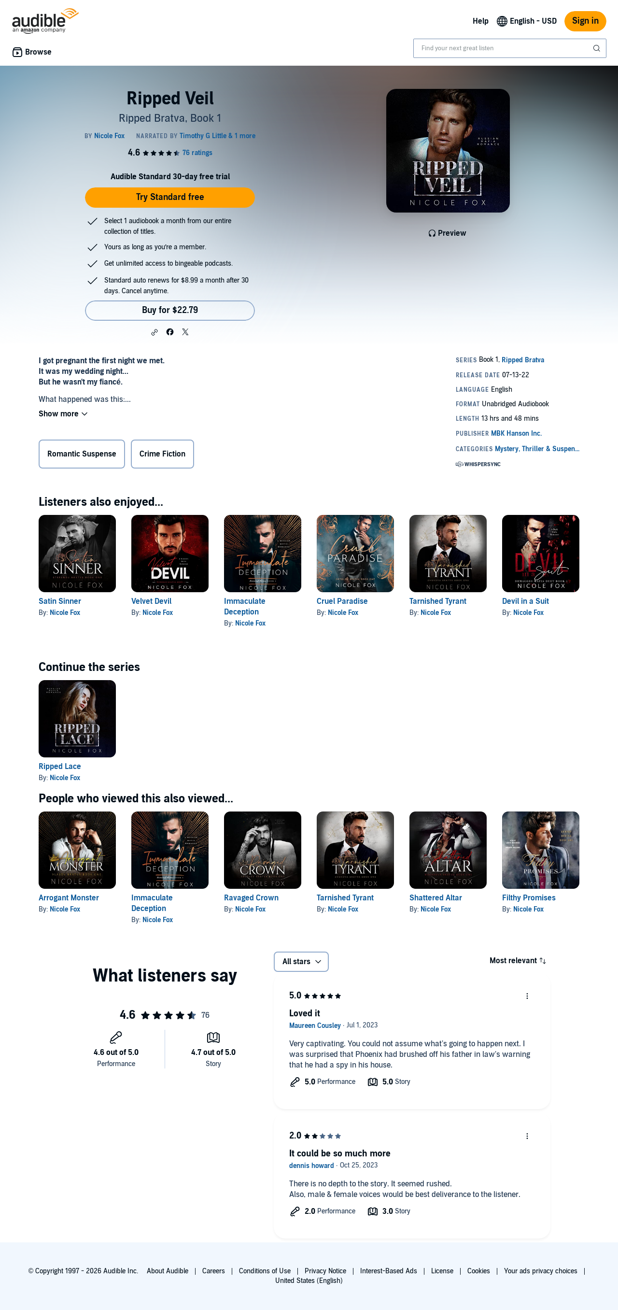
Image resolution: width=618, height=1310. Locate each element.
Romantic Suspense (81, 454)
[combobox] (509, 48)
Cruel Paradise (342, 601)
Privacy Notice (325, 1271)
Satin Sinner (60, 601)
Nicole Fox (65, 613)
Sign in (585, 21)
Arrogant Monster (69, 898)
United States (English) (309, 1281)
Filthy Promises (529, 898)
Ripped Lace (60, 766)
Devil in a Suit (525, 601)
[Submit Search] (597, 48)
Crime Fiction (162, 454)
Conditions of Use (265, 1271)
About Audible (167, 1271)
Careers (213, 1271)
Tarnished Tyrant (437, 601)
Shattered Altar (435, 898)
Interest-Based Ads (388, 1271)
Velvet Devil (151, 601)
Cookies (478, 1271)
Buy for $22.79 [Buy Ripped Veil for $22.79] (170, 310)
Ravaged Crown (251, 898)
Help (481, 21)
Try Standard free (170, 197)
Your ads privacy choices (540, 1271)
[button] (154, 332)
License (442, 1271)
